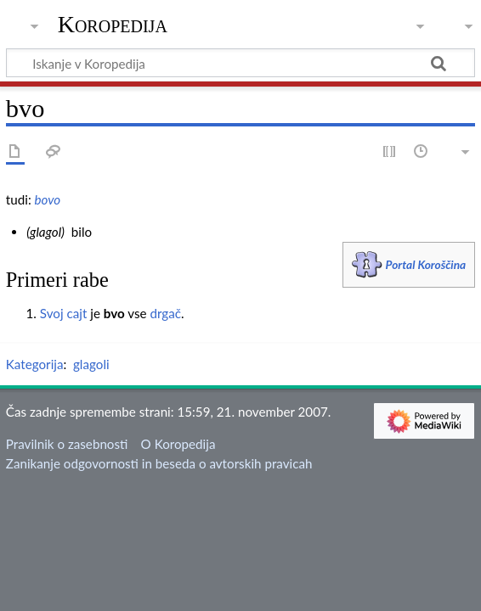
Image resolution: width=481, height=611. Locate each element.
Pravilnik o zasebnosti (67, 443)
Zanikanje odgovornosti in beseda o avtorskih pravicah (159, 463)
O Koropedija (178, 443)
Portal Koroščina (426, 264)
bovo (48, 199)
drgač (165, 313)
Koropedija (112, 24)
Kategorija (35, 364)
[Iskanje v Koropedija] (240, 62)
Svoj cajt (64, 313)
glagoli (91, 364)
